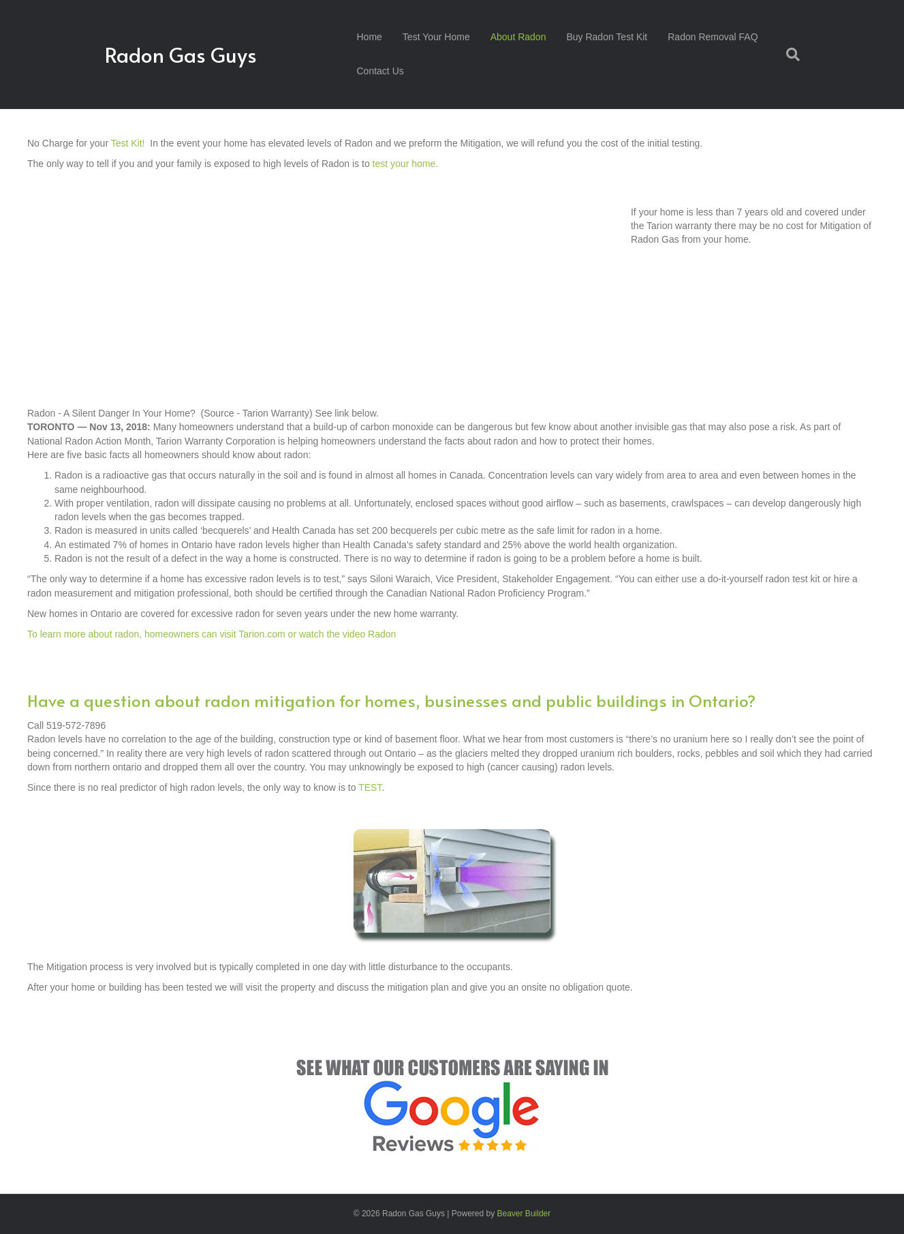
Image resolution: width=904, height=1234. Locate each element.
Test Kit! (128, 143)
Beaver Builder (524, 1213)
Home (369, 36)
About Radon (518, 36)
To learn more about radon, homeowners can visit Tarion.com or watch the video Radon (213, 634)
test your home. (406, 163)
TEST (369, 787)
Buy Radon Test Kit (606, 36)
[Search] (788, 54)
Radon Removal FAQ (713, 36)
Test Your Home (436, 36)
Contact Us (380, 70)
